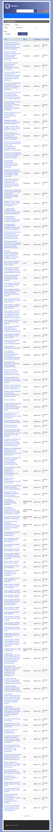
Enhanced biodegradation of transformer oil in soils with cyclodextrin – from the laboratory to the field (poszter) (12, 433)
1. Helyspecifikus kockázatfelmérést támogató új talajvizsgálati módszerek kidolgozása (12, 211)
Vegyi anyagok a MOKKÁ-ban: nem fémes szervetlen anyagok (12, 618)
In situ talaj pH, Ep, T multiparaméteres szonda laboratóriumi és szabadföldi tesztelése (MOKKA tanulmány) (12, 136)
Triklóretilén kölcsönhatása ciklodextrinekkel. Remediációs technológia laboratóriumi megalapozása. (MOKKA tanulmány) (12, 106)
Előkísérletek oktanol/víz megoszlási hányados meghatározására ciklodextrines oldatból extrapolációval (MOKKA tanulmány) (11, 183)
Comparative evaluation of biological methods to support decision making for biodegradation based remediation (12, 739)
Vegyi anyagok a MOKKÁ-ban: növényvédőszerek (12, 623)
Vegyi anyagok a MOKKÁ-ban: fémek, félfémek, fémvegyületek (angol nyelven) (12, 278)
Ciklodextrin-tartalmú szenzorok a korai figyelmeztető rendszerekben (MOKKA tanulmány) (11, 66)
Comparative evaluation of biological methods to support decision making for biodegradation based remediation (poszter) (12, 442)
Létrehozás (37, 39)
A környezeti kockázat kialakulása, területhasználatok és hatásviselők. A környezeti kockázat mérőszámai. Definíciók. (12, 525)
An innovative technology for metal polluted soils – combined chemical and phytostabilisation (12, 808)
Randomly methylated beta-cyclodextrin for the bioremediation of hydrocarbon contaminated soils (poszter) (12, 452)
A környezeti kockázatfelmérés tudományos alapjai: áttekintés (10, 502)
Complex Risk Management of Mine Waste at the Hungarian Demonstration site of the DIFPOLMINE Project (12, 407)
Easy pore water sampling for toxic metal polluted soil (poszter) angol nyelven (12, 386)
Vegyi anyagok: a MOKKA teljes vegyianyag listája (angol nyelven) (12, 335)
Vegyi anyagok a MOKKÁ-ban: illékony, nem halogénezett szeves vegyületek (12, 573)
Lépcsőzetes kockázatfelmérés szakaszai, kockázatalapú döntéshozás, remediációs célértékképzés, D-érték (12, 510)
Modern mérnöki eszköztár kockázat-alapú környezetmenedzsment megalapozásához (12, 393)
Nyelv (5, 31)
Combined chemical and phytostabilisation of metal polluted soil (12, 725)
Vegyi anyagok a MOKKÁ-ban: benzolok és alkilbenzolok (12, 533)
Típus (16, 25)
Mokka (11, 6)
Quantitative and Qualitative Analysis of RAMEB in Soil (11, 777)
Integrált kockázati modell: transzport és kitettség (12, 517)
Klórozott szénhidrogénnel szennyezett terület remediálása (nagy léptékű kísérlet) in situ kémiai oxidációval (12, 86)
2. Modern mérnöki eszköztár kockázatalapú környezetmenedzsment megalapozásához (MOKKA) (12, 681)
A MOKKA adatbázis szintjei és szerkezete (12, 649)
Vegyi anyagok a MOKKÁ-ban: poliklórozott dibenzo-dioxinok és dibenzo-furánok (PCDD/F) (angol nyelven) (12, 292)
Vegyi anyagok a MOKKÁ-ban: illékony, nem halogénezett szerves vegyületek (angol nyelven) (12, 329)
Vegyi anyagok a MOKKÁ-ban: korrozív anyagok (12, 562)
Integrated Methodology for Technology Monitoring (12, 421)
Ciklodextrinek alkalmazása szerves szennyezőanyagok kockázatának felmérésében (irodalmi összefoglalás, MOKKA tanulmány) (12, 194)
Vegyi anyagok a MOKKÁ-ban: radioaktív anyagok (12, 596)
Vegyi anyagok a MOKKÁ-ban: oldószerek (12, 613)
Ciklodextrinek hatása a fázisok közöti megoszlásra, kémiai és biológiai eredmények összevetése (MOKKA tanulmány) (12, 46)
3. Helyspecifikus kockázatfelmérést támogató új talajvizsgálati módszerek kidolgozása (12, 226)
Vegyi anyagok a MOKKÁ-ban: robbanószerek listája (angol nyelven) (12, 300)
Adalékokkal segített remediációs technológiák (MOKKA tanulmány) (12, 121)
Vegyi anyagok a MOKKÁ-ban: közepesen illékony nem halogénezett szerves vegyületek (12, 556)
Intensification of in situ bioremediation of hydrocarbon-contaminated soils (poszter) (12, 415)
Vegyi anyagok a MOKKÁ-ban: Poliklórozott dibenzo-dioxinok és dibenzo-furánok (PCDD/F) (12, 602)
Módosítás (45, 39)
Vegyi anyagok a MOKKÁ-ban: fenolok (12, 545)
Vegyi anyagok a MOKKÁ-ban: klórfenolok (12, 566)
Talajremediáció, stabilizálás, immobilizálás (12, 347)
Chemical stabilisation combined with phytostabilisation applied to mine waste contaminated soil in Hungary (12, 798)
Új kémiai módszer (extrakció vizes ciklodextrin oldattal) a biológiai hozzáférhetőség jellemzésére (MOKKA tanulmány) (12, 56)
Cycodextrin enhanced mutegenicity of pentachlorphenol (11, 731)
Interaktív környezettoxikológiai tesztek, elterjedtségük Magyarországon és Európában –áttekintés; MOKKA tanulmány (11, 254)
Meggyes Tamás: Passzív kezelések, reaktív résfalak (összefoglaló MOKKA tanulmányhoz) (12, 203)
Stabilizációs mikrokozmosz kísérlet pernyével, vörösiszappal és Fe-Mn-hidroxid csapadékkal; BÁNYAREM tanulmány (12, 235)
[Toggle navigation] (6, 16)
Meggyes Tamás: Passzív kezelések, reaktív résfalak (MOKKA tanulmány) (12, 128)
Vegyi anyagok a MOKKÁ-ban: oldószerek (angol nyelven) (12, 321)
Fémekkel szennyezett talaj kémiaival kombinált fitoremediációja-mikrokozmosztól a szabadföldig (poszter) (12, 461)
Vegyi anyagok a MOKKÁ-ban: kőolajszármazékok (12, 550)
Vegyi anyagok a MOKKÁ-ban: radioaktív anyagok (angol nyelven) (12, 284)
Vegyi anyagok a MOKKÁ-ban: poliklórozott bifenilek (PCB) (12, 628)
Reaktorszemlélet (9, 400)
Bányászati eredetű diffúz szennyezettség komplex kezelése (12, 789)
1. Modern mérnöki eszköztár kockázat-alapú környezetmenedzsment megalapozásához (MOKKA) (12, 688)
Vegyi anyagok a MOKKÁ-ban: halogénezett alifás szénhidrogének (12, 585)
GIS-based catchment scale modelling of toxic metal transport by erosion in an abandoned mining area (12, 757)
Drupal (7, 825)
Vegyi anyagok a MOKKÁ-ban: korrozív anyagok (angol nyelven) (12, 263)
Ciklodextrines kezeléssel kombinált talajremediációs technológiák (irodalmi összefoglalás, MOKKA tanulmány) (12, 173)
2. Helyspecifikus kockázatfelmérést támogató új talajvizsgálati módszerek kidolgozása (12, 219)
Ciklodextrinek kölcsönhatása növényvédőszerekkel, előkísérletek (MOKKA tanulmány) (11, 164)
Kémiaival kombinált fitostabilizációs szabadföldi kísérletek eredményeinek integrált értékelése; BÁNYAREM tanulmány (12, 244)
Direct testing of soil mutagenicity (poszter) (11, 426)
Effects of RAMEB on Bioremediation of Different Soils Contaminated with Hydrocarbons (12, 764)
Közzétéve (7, 25)
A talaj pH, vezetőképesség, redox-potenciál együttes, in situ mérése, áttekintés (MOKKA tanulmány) (12, 155)
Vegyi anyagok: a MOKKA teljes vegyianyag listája (12, 608)
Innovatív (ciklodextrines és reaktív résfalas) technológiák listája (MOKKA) (12, 115)
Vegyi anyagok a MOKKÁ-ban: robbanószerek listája (12, 591)
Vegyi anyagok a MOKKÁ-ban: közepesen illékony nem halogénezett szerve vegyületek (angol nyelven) (12, 270)
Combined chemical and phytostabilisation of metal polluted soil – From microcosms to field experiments (12, 748)
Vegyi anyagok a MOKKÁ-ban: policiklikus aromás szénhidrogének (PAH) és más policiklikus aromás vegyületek (12, 643)
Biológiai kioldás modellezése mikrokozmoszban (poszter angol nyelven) (12, 480)
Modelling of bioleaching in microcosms (12, 719)
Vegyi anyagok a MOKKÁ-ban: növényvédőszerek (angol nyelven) (12, 306)
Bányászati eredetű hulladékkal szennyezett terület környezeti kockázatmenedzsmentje (12, 494)
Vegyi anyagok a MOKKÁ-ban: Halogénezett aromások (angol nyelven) (12, 341)
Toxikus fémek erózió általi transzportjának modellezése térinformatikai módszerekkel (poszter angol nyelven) (12, 471)
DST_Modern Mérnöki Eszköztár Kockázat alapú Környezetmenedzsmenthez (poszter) (12, 380)
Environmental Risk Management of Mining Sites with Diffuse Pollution (12, 771)
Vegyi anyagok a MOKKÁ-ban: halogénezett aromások (12, 579)
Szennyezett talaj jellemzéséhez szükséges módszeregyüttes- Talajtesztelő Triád (12, 364)
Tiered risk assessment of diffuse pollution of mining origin (12, 783)
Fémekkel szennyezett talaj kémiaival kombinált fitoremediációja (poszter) (12, 487)
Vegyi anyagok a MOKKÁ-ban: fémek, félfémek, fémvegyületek (12, 539)
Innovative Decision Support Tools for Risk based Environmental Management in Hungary (12, 372)
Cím (5, 39)
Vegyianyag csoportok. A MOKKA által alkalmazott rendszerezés (11, 635)
